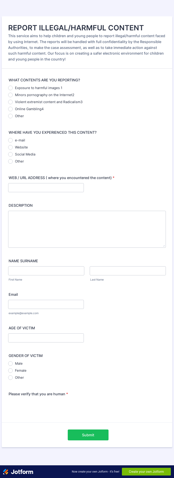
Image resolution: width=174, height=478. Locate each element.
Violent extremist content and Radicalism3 (49, 102)
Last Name (97, 279)
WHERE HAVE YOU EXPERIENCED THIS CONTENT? (53, 132)
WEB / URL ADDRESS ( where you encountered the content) (61, 177)
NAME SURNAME (23, 261)
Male (19, 363)
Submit (88, 435)
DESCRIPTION (21, 205)
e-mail (20, 140)
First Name (15, 279)
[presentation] (42, 408)
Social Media (25, 154)
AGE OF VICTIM (22, 328)
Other (19, 116)
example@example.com (24, 313)
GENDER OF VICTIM (26, 355)
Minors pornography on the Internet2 (44, 95)
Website (21, 147)
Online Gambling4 (29, 109)
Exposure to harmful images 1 (38, 88)
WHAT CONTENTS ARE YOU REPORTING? (44, 80)
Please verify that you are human (38, 394)
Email (13, 294)
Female (21, 370)
